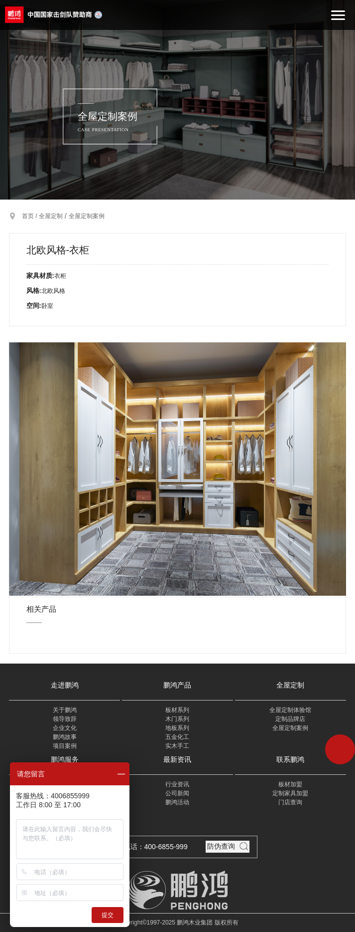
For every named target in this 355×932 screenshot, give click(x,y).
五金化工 (177, 736)
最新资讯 (177, 759)
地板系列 (177, 727)
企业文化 (65, 727)
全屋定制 (51, 216)
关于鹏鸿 (65, 709)
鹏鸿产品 (177, 685)
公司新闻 (177, 793)
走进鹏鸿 (65, 685)
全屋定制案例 (87, 216)
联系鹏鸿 (290, 759)
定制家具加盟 (290, 793)
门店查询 (290, 802)
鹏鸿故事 (65, 736)
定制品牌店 (290, 718)
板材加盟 (290, 784)
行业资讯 (177, 784)
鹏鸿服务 (65, 759)
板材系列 (177, 709)
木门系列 (177, 718)
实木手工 (177, 745)
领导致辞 (65, 718)
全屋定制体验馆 (290, 709)
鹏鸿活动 (177, 802)
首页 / (30, 216)
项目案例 (65, 745)
